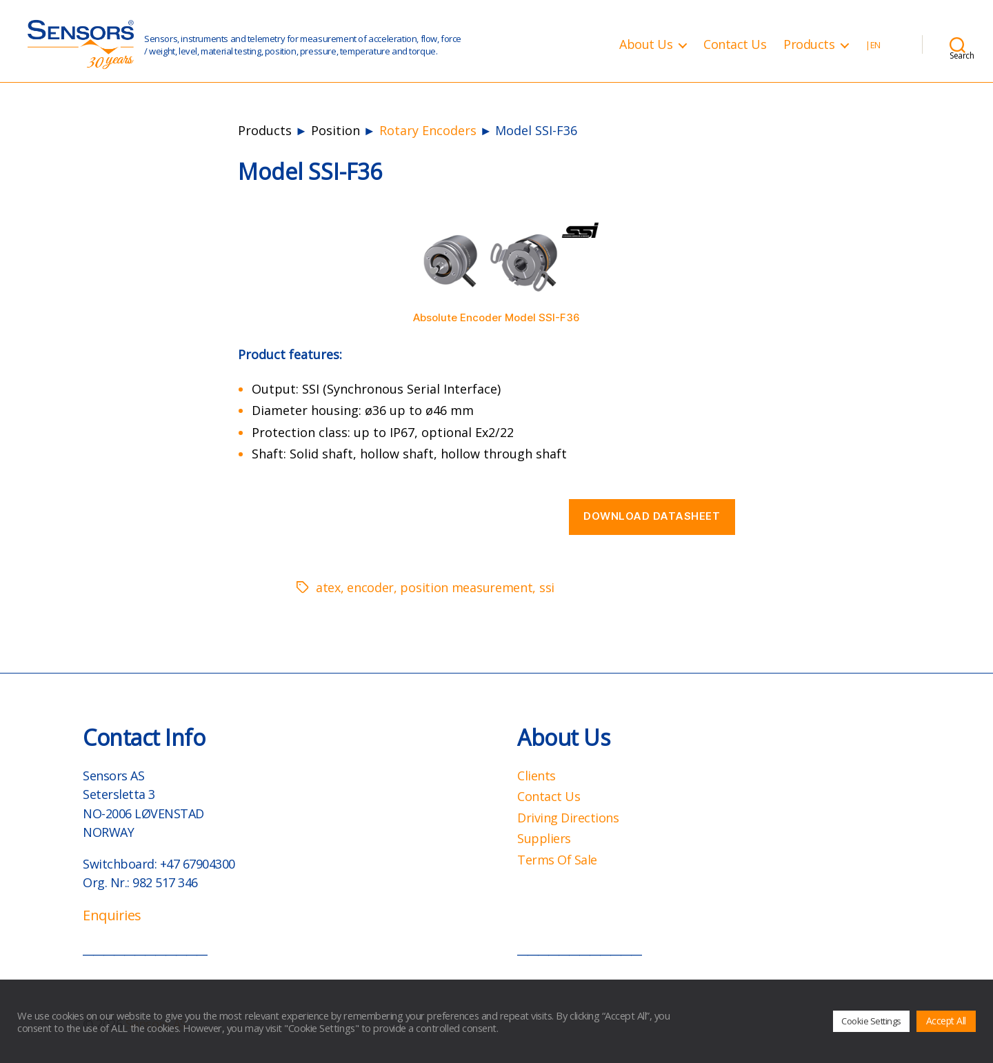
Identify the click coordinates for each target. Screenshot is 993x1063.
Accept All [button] (946, 1020)
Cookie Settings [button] (871, 1021)
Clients (536, 775)
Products (808, 44)
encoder (370, 587)
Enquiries (112, 915)
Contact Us (734, 44)
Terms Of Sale (557, 859)
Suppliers (544, 838)
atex (328, 587)
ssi (546, 587)
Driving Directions (568, 817)
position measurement (466, 587)
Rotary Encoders (428, 130)
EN (875, 45)
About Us (645, 44)
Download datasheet (651, 516)
